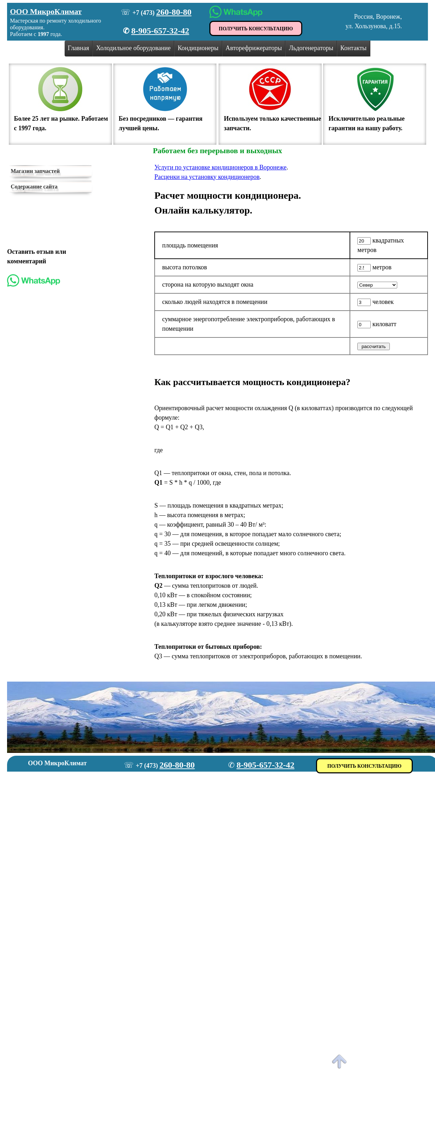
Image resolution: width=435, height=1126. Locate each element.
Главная (78, 48)
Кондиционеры (198, 48)
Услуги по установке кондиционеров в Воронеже (220, 167)
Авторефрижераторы (254, 48)
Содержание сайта (34, 187)
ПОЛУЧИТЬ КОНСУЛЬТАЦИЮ (256, 28)
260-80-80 (173, 12)
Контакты (353, 48)
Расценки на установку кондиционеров (207, 176)
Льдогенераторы (311, 48)
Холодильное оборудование (133, 48)
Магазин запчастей (35, 171)
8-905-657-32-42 (160, 30)
